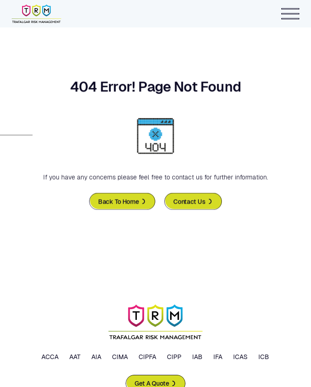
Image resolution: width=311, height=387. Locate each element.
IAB (197, 357)
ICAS (240, 357)
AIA (96, 357)
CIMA (120, 357)
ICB (263, 357)
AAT (75, 357)
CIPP (174, 357)
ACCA (50, 357)
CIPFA (147, 357)
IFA (217, 357)
